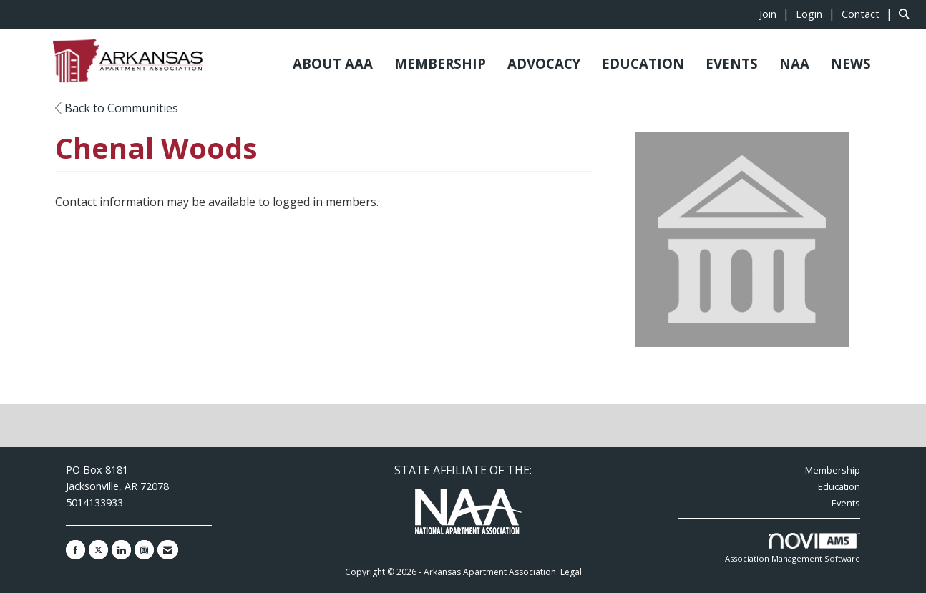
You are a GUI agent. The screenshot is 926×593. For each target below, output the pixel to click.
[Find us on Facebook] (75, 549)
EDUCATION (643, 63)
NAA (794, 63)
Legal (571, 572)
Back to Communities (116, 108)
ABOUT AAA (333, 63)
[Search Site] (907, 13)
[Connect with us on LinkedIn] (121, 549)
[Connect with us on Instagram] (144, 549)
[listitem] (776, 13)
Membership (832, 470)
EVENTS (732, 63)
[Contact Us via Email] (167, 549)
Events (846, 502)
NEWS (851, 63)
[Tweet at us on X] (98, 549)
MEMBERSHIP (440, 63)
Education (839, 486)
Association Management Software (792, 548)
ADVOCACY (543, 63)
